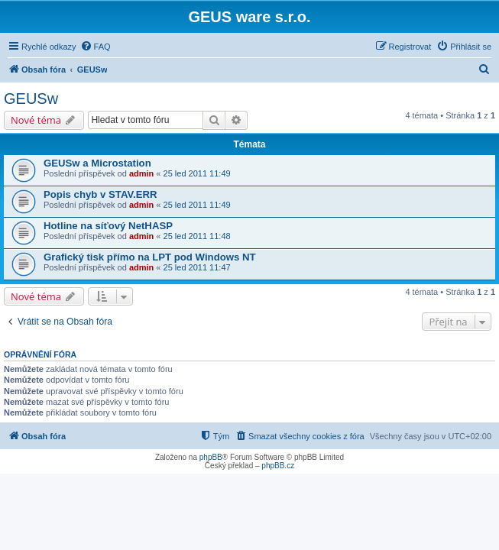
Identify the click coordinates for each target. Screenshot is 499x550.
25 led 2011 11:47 (197, 267)
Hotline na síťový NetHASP (108, 225)
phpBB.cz (277, 465)
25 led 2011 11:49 (197, 173)
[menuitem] (95, 46)
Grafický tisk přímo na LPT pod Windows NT (150, 257)
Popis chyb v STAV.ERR (100, 194)
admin (141, 173)
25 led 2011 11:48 (197, 236)
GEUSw (31, 98)
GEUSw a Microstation (97, 163)
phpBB (210, 457)
